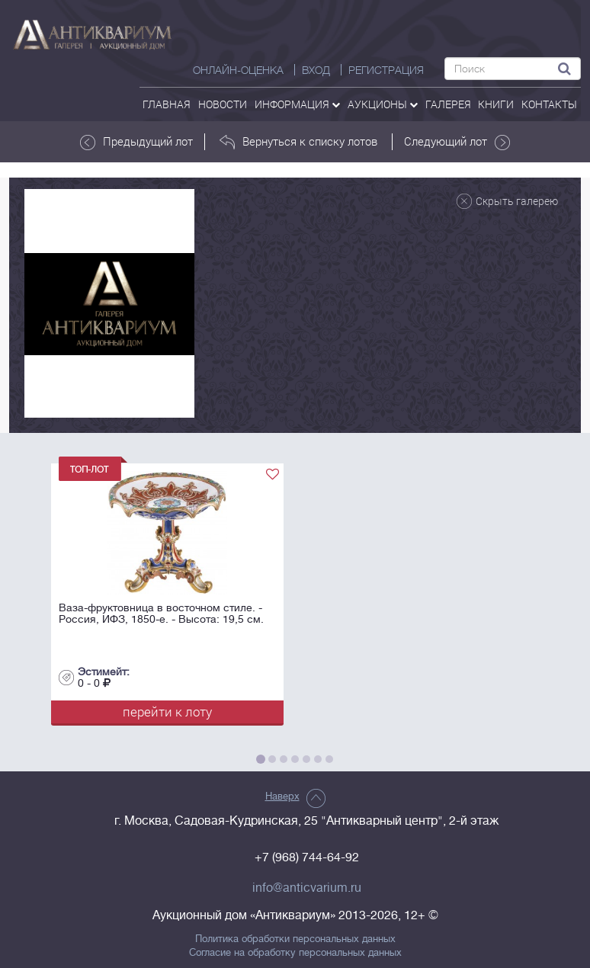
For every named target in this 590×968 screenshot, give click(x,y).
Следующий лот (457, 141)
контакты (549, 104)
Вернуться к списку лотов (298, 141)
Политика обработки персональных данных (295, 939)
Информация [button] (297, 104)
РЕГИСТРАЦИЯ (386, 70)
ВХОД (316, 70)
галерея (448, 104)
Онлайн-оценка (238, 70)
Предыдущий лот (136, 141)
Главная (167, 104)
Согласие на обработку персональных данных (295, 953)
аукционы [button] (383, 104)
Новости (222, 104)
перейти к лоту (167, 711)
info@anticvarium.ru (306, 888)
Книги (496, 104)
